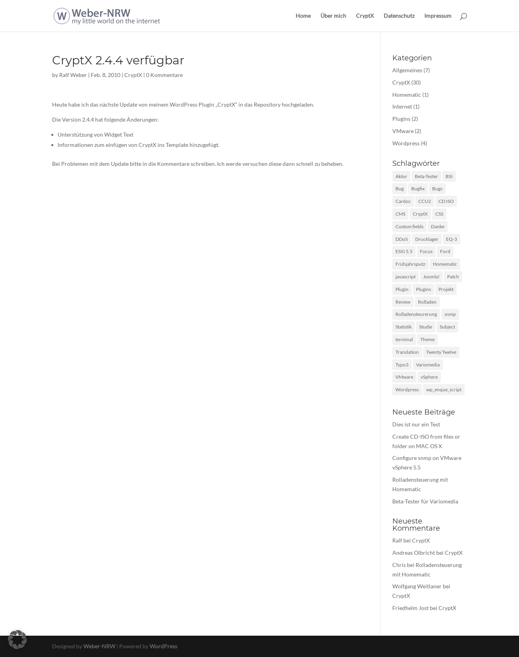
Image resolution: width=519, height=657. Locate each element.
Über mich (333, 16)
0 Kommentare (164, 74)
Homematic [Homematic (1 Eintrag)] (445, 264)
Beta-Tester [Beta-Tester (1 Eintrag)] (426, 176)
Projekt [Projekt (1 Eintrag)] (445, 289)
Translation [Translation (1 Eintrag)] (407, 352)
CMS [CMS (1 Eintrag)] (400, 214)
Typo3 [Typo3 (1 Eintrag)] (401, 365)
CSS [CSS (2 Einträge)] (439, 214)
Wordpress (406, 143)
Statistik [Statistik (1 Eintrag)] (403, 327)
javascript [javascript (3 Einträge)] (405, 277)
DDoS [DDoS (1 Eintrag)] (401, 239)
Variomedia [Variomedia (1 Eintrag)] (428, 365)
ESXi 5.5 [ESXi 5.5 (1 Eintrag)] (403, 251)
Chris (399, 564)
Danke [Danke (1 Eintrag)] (437, 226)
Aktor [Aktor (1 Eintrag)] (401, 176)
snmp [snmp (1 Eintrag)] (450, 314)
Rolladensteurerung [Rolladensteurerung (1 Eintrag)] (416, 314)
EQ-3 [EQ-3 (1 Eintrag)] (451, 239)
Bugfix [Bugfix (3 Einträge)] (418, 188)
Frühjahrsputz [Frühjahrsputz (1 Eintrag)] (410, 264)
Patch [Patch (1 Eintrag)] (453, 277)
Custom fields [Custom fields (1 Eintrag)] (409, 226)
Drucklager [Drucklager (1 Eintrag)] (426, 239)
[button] (17, 639)
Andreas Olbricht (413, 552)
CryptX (365, 16)
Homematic (406, 94)
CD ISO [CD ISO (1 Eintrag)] (446, 201)
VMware (403, 131)
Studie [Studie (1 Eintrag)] (425, 327)
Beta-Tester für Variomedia (425, 501)
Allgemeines (407, 70)
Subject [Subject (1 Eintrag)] (447, 327)
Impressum (438, 16)
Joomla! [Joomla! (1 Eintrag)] (431, 277)
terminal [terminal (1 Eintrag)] (404, 339)
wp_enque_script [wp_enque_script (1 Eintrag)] (443, 389)
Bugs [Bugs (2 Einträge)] (437, 188)
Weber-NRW (99, 646)
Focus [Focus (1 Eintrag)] (426, 251)
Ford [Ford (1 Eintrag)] (445, 251)
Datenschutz (399, 16)
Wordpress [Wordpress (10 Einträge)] (407, 389)
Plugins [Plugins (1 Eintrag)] (423, 289)
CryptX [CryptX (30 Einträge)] (420, 214)
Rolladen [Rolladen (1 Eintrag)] (427, 302)
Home (303, 16)
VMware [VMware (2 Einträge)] (404, 377)
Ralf (397, 540)
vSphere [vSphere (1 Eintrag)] (429, 377)
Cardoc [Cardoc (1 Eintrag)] (403, 201)
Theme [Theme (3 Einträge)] (427, 339)
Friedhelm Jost (410, 607)
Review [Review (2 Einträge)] (402, 302)
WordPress (163, 646)
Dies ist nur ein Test (416, 424)
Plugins (401, 118)
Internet (402, 106)
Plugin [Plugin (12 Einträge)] (401, 289)
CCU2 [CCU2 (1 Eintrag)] (424, 201)
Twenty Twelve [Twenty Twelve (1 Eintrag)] (441, 352)
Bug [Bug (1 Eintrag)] (399, 188)
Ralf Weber (73, 74)
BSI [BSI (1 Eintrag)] (449, 176)
